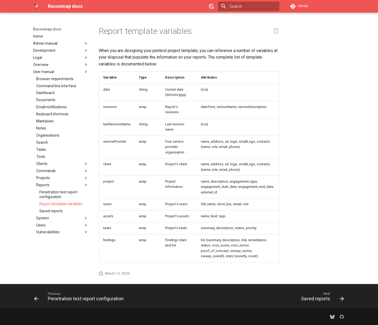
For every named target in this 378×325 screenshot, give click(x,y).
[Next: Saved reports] (321, 297)
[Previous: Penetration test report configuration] (80, 297)
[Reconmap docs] (36, 6)
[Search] (248, 6)
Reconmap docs (47, 29)
